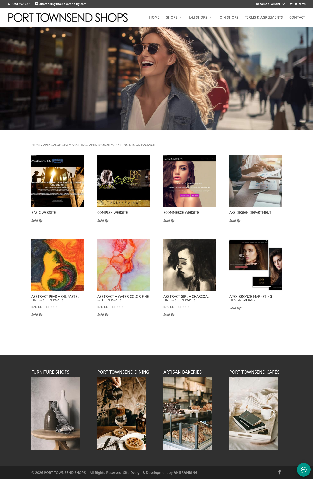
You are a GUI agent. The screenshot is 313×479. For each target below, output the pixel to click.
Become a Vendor (268, 4)
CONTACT (297, 18)
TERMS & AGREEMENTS (264, 18)
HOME (154, 18)
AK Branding (54, 220)
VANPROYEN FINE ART (61, 314)
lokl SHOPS (198, 18)
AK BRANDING (186, 472)
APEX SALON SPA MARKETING (65, 144)
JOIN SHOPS (228, 18)
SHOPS (172, 18)
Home (35, 144)
